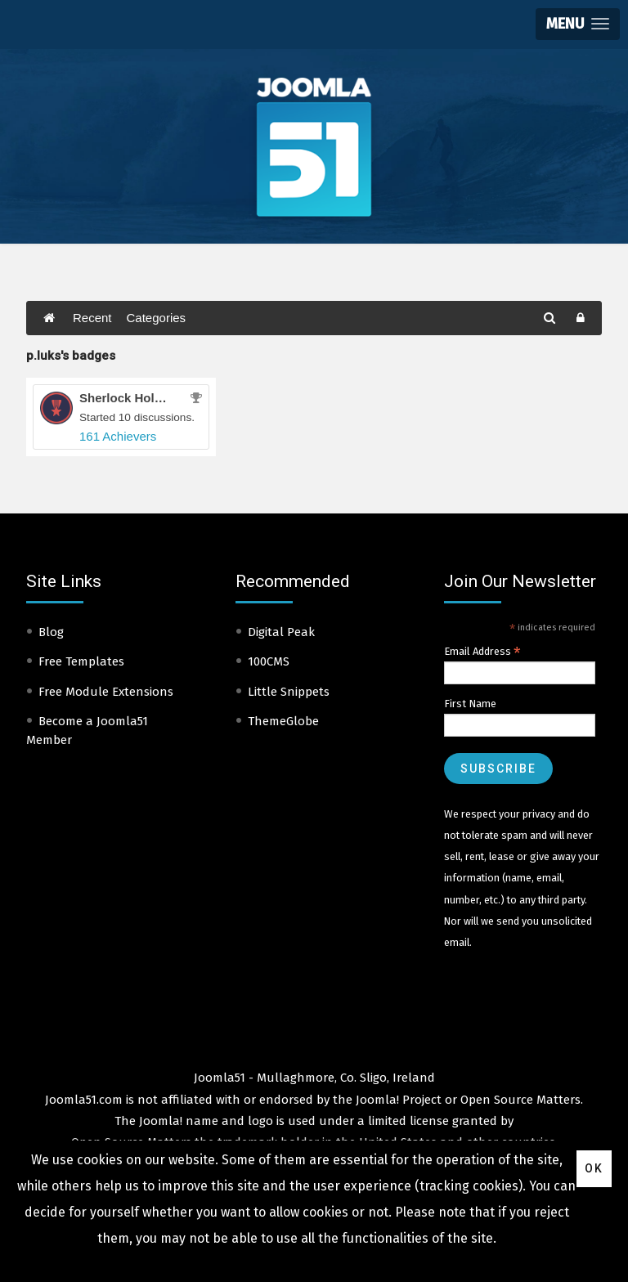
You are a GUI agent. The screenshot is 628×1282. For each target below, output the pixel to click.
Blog (51, 632)
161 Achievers (117, 436)
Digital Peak (281, 632)
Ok (594, 1168)
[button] (578, 24)
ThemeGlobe (283, 721)
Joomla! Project (397, 1099)
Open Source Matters (520, 1099)
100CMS (268, 661)
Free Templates (81, 661)
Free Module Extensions (105, 691)
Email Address (482, 651)
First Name (470, 703)
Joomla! (160, 1121)
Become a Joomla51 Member (87, 730)
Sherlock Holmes (129, 398)
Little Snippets (289, 691)
